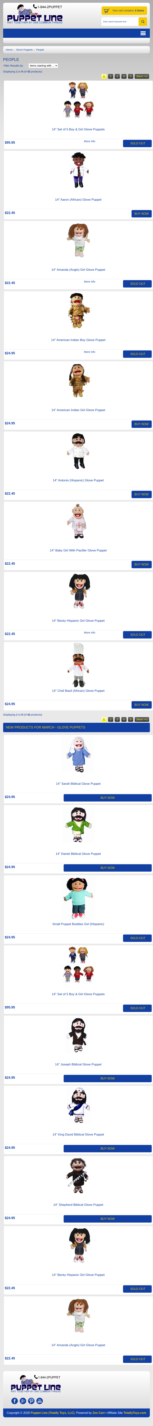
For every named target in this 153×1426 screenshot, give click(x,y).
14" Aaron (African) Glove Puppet (78, 199)
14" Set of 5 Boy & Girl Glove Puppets (78, 129)
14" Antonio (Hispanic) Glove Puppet (78, 480)
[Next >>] (142, 76)
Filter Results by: (13, 65)
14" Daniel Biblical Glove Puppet (78, 854)
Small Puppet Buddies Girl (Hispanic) (78, 924)
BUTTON (124, 33)
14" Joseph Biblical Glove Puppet (78, 1064)
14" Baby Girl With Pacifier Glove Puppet (78, 550)
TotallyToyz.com (134, 1412)
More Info (89, 141)
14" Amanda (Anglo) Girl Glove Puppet (78, 269)
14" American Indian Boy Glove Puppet (78, 340)
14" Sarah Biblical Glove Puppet (78, 783)
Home (9, 49)
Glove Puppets (24, 49)
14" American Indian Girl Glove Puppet (78, 410)
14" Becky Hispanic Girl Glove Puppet (78, 620)
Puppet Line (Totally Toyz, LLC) (53, 1412)
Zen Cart (99, 1412)
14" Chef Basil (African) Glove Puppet (78, 691)
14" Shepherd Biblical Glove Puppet (78, 1205)
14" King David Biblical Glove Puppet (78, 1134)
